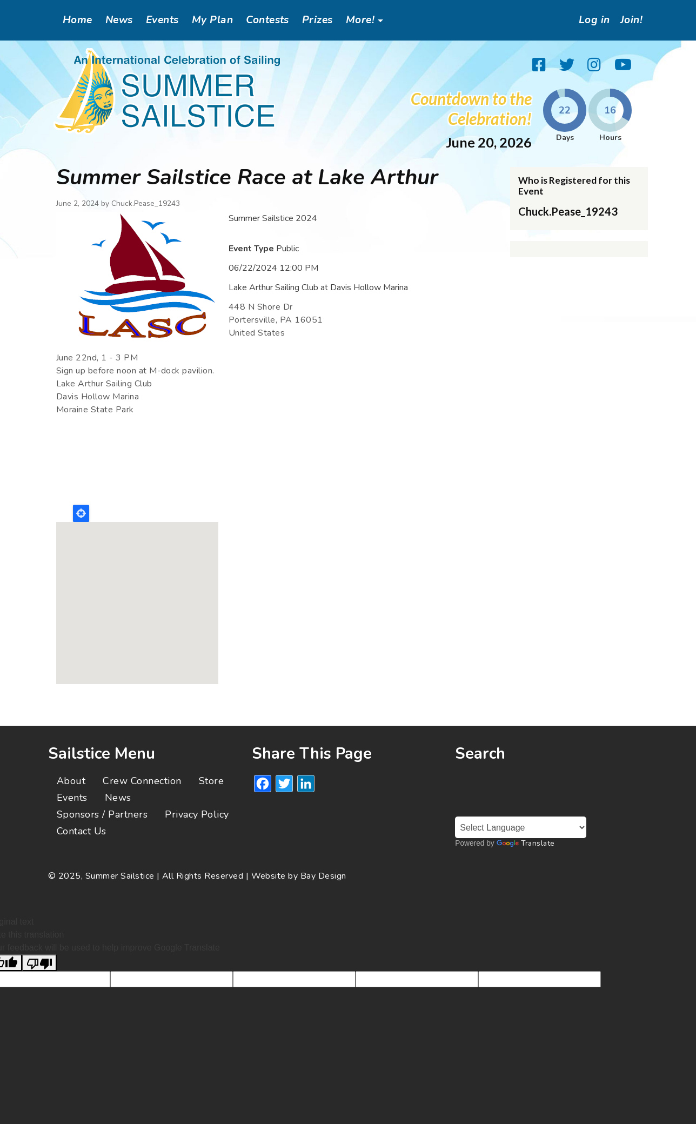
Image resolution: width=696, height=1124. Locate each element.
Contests (267, 20)
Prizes (317, 20)
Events (162, 20)
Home (77, 20)
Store (211, 780)
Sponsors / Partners (102, 814)
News (119, 20)
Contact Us (81, 831)
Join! (630, 20)
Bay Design (323, 876)
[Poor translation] (39, 962)
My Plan (212, 20)
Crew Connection (142, 780)
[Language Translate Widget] (520, 827)
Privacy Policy (197, 814)
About (71, 780)
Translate (526, 843)
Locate (81, 513)
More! (360, 20)
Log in (590, 20)
